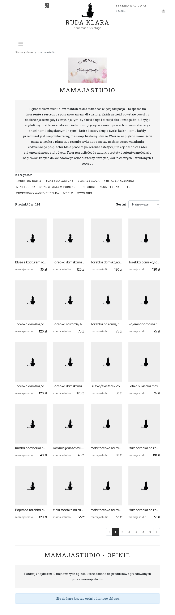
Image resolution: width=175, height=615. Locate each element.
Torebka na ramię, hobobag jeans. (106, 324)
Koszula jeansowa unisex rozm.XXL (68, 448)
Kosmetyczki (109, 186)
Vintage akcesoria (119, 180)
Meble (68, 193)
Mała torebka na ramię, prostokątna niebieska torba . (106, 448)
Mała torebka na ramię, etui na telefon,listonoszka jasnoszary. (144, 510)
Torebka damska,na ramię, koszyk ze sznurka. (144, 262)
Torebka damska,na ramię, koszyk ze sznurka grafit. (68, 262)
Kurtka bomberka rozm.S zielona (31, 448)
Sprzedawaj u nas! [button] (131, 5)
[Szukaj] (139, 11)
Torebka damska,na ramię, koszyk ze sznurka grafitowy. (31, 386)
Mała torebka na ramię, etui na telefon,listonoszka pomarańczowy (68, 510)
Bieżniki (88, 186)
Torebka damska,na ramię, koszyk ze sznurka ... (106, 262)
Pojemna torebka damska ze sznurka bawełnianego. (31, 510)
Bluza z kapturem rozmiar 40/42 (31, 262)
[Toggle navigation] (20, 44)
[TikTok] (47, 5)
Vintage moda (89, 180)
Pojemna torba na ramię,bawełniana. (144, 324)
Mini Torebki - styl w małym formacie (47, 186)
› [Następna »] (156, 532)
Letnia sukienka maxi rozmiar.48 (144, 386)
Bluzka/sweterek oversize (106, 386)
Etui (128, 186)
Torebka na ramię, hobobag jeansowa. (68, 324)
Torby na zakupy (59, 180)
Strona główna (24, 52)
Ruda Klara (88, 19)
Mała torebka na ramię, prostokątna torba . (144, 448)
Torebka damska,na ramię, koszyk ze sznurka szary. (68, 386)
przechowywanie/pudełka (37, 193)
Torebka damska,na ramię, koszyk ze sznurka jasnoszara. (31, 324)
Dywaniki (84, 193)
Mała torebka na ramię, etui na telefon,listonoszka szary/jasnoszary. (106, 510)
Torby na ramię (29, 180)
